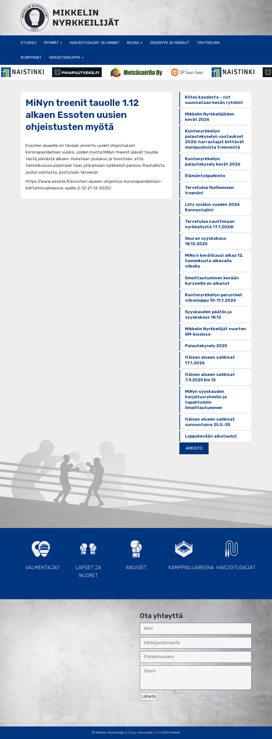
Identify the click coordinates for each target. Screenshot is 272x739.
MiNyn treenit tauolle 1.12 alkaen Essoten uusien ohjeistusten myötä (82, 115)
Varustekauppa (66, 57)
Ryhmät (53, 43)
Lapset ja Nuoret (88, 556)
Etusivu (28, 43)
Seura (134, 43)
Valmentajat (43, 552)
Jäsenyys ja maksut (169, 43)
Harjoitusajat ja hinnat (94, 43)
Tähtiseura (208, 43)
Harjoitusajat (234, 552)
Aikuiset (136, 552)
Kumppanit (31, 57)
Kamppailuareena (186, 552)
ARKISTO (194, 448)
